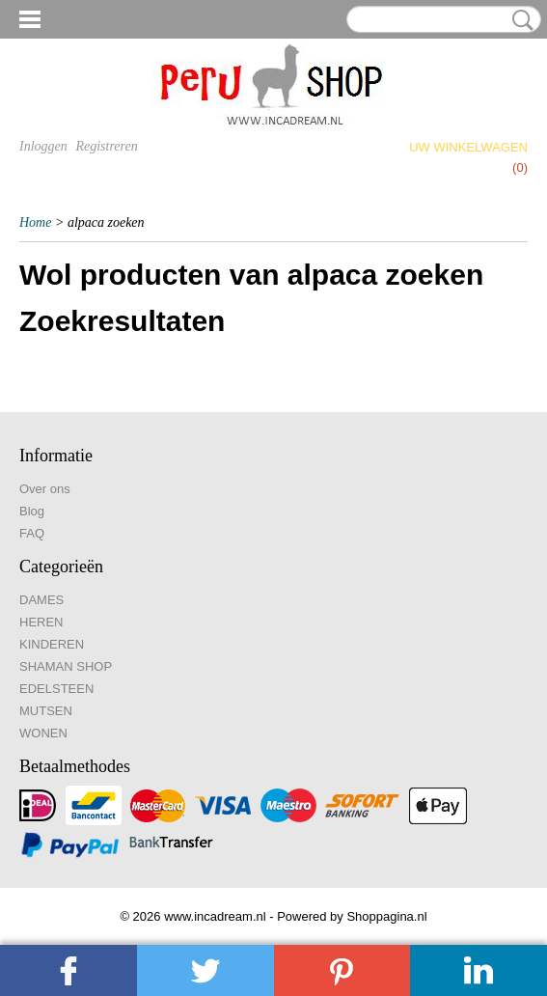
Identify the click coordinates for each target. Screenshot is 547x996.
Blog (31, 511)
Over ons (44, 489)
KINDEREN (51, 644)
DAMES (41, 600)
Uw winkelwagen (468, 147)
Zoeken (519, 20)
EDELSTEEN (56, 688)
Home (35, 222)
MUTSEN (45, 711)
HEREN (41, 622)
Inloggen (43, 146)
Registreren (106, 146)
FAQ (31, 533)
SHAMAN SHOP (65, 666)
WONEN (43, 733)
